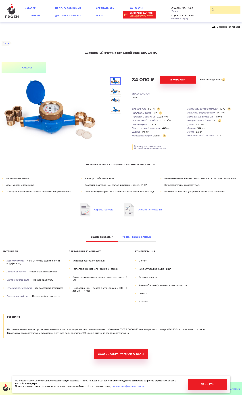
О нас (100, 15)
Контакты (136, 8)
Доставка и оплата (68, 15)
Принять (207, 384)
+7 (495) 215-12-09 (182, 8)
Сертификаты (105, 8)
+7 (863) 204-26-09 (182, 15)
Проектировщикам (68, 8)
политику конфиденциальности (128, 386)
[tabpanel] (51, 117)
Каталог (30, 8)
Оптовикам (32, 15)
